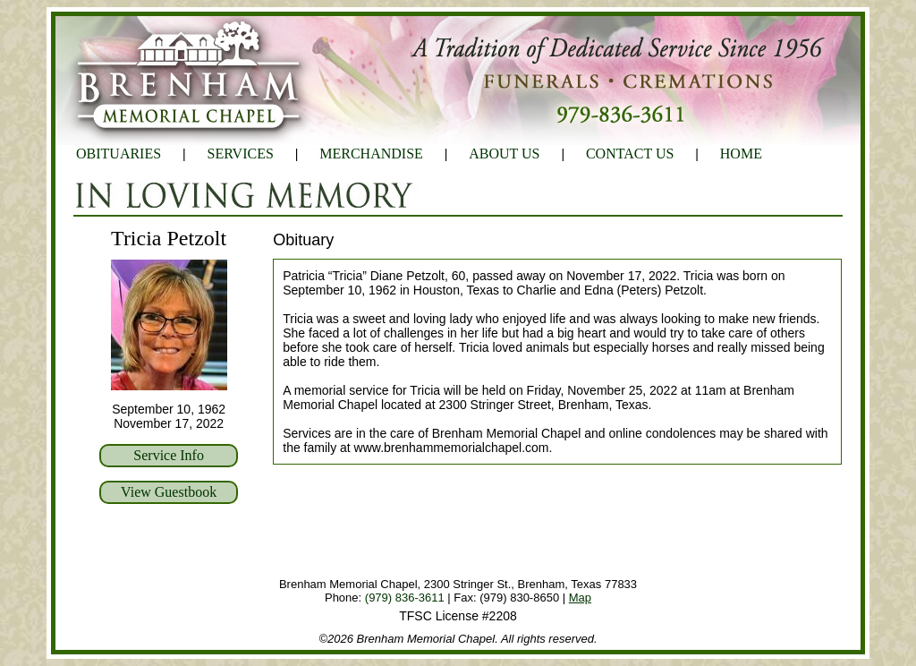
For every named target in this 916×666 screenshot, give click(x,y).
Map (580, 597)
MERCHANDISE (371, 153)
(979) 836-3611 (405, 597)
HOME (741, 153)
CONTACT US (630, 153)
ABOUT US (504, 153)
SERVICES (241, 153)
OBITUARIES (118, 153)
